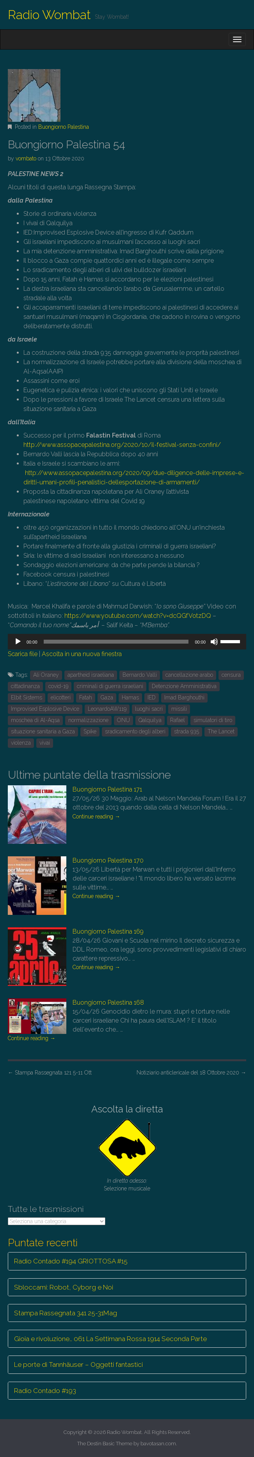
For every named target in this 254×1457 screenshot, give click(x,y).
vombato (26, 158)
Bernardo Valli (140, 675)
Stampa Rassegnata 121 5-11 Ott (50, 1072)
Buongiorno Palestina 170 (108, 860)
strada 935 (186, 731)
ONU (123, 720)
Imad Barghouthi (184, 697)
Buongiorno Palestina (63, 127)
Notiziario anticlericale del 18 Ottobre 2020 (191, 1072)
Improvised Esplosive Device (45, 709)
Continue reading (96, 816)
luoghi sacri (149, 709)
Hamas (130, 697)
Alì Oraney (46, 675)
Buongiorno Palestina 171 (107, 789)
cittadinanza (25, 686)
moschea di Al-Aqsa (35, 720)
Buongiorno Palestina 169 (108, 931)
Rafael (177, 720)
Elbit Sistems (26, 697)
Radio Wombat (49, 14)
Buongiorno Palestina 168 (108, 1002)
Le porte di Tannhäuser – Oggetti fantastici (78, 1364)
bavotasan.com (158, 1443)
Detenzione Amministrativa (184, 686)
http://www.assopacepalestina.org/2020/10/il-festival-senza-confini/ (122, 444)
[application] (127, 641)
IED (151, 697)
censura (231, 675)
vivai (44, 743)
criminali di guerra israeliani (110, 686)
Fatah (85, 697)
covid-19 (58, 686)
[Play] (18, 642)
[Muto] (214, 642)
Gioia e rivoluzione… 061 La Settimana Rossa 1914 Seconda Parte (110, 1339)
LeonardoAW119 (107, 709)
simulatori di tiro (213, 720)
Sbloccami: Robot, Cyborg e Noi (63, 1287)
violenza (21, 743)
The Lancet (221, 731)
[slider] (116, 642)
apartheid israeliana (90, 675)
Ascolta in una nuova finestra (82, 654)
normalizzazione (88, 720)
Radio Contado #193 (45, 1391)
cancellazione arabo (189, 675)
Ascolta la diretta (127, 1109)
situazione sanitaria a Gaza (43, 731)
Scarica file (22, 654)
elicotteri (61, 697)
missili (179, 709)
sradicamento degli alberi (135, 731)
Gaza (107, 697)
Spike (89, 731)
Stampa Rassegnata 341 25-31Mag (65, 1313)
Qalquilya (150, 720)
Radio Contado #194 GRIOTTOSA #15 (71, 1261)
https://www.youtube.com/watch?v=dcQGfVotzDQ (138, 615)
